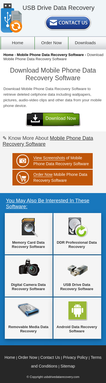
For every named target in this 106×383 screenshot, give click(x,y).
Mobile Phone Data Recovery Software (50, 55)
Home (8, 55)
